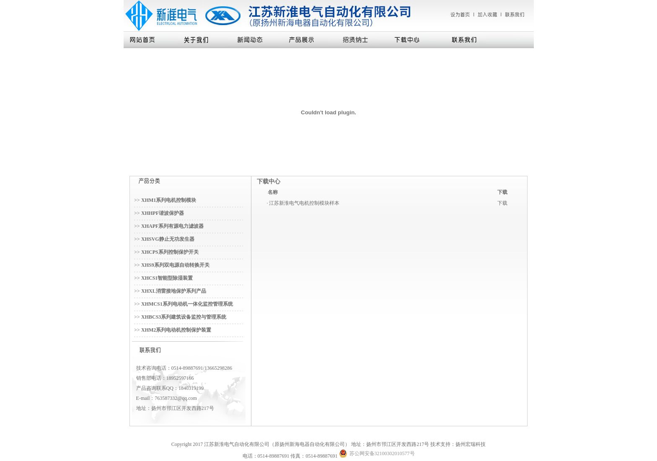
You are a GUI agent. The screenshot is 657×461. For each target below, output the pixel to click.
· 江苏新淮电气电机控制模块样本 (302, 203)
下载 (502, 203)
